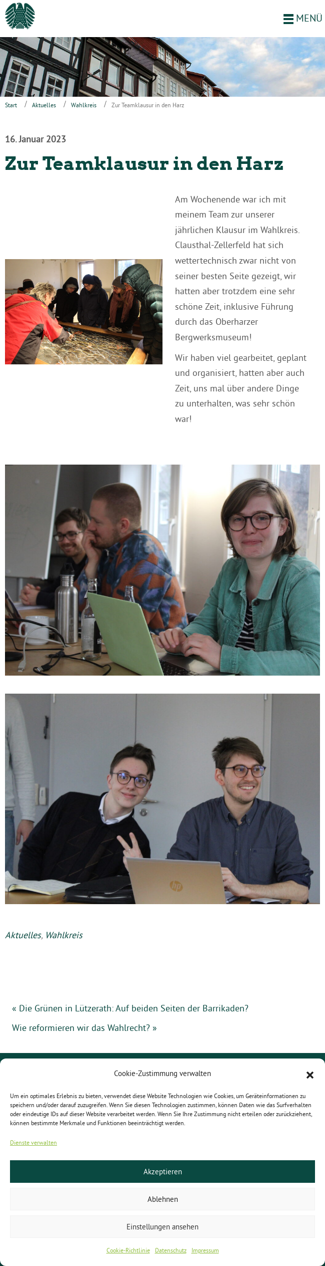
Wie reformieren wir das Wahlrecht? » (84, 1027)
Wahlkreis (83, 105)
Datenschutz (170, 1250)
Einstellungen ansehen (162, 1226)
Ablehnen (163, 1199)
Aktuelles (44, 105)
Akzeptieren (163, 1171)
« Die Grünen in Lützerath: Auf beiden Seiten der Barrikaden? (130, 1008)
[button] (310, 1074)
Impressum (205, 1250)
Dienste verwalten (33, 1142)
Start (11, 105)
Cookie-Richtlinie (128, 1250)
